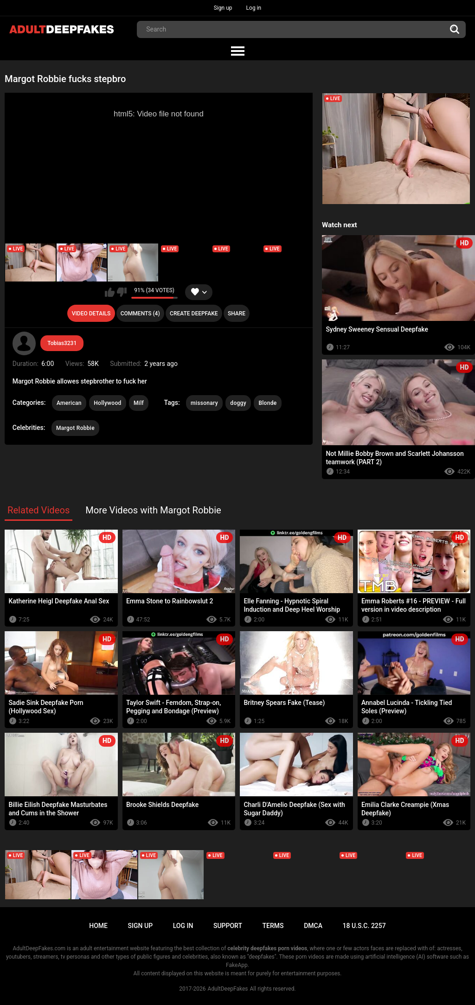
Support (227, 925)
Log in (254, 8)
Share (236, 313)
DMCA (313, 925)
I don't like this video (122, 292)
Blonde (267, 403)
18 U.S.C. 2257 (364, 925)
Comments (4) (140, 313)
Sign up (223, 8)
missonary (204, 403)
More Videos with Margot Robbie (153, 510)
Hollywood (107, 403)
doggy (238, 403)
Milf (139, 403)
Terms (273, 925)
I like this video (110, 292)
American (69, 403)
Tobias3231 (62, 343)
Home (98, 925)
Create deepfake (194, 313)
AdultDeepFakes (228, 989)
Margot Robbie (75, 428)
